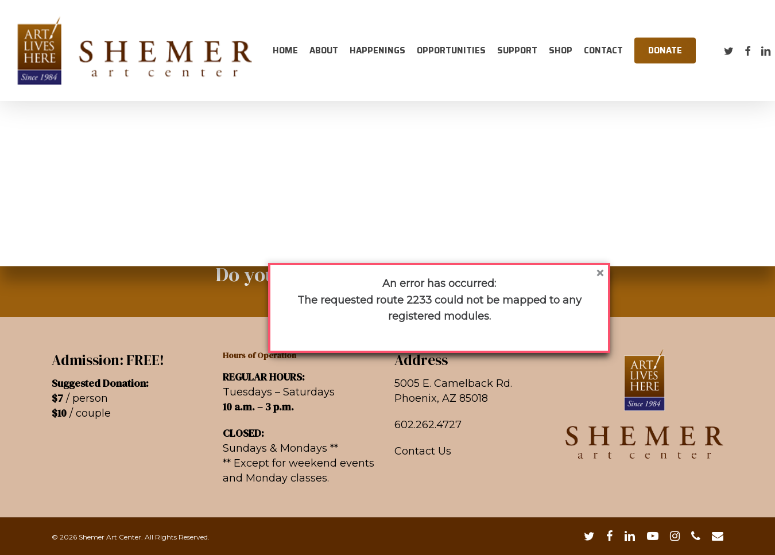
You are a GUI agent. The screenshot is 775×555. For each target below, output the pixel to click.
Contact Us (422, 451)
